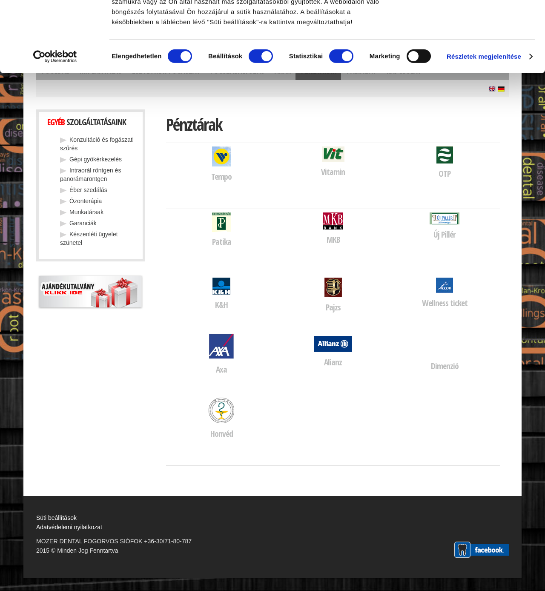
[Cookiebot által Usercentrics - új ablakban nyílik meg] (55, 126)
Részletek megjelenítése (484, 126)
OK (474, 21)
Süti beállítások (56, 517)
